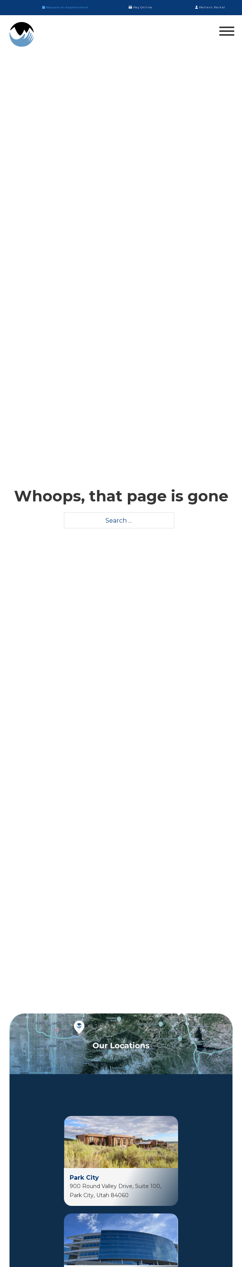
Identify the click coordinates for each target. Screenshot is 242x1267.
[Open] (226, 31)
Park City (84, 1177)
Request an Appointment (65, 7)
